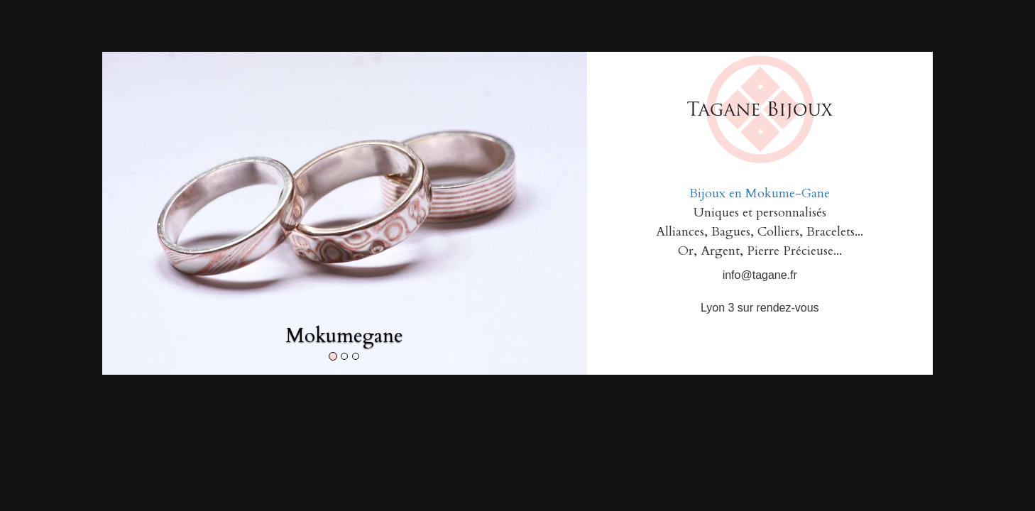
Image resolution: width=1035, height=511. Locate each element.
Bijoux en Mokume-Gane (759, 193)
